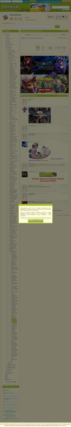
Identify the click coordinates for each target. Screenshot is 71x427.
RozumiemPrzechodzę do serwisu (36, 221)
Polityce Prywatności (62, 425)
